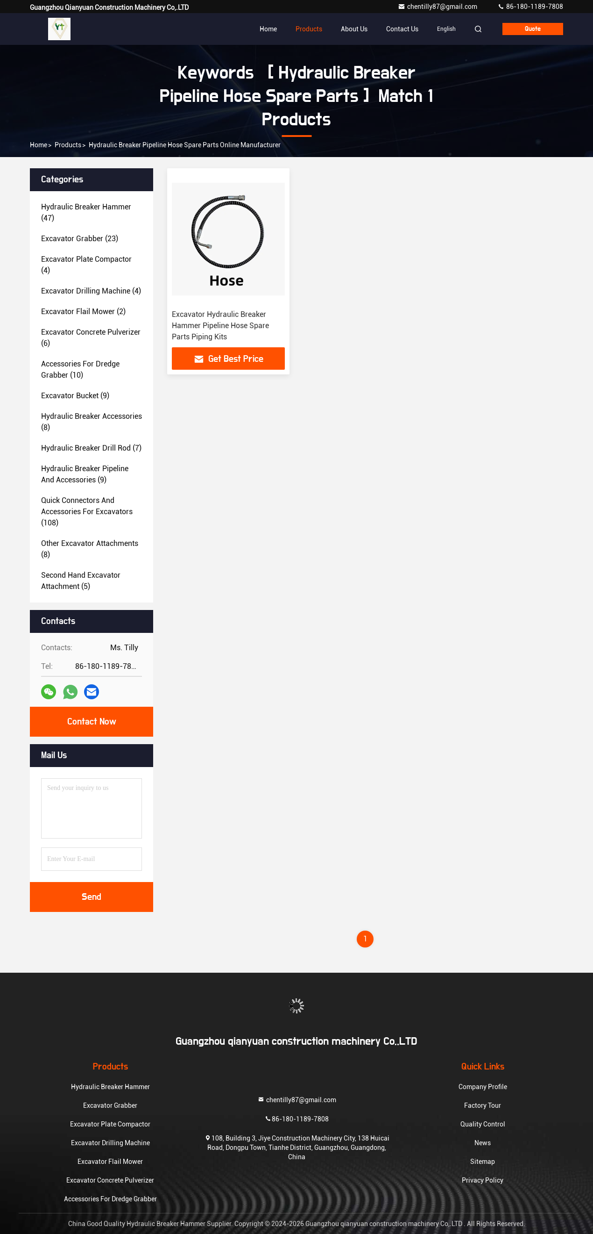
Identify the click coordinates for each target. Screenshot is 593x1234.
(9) (75, 395)
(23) (79, 238)
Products (309, 29)
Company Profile (483, 1087)
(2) (83, 311)
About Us (354, 29)
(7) (91, 448)
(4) (86, 265)
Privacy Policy (482, 1180)
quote (533, 29)
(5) (80, 581)
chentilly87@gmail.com (438, 6)
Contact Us (402, 29)
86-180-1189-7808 (530, 6)
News (482, 1143)
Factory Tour (482, 1105)
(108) (87, 511)
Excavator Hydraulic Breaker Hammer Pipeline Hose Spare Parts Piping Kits (220, 325)
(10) (80, 369)
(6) (91, 338)
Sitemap (482, 1161)
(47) (86, 212)
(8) (91, 422)
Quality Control (482, 1124)
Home (268, 29)
